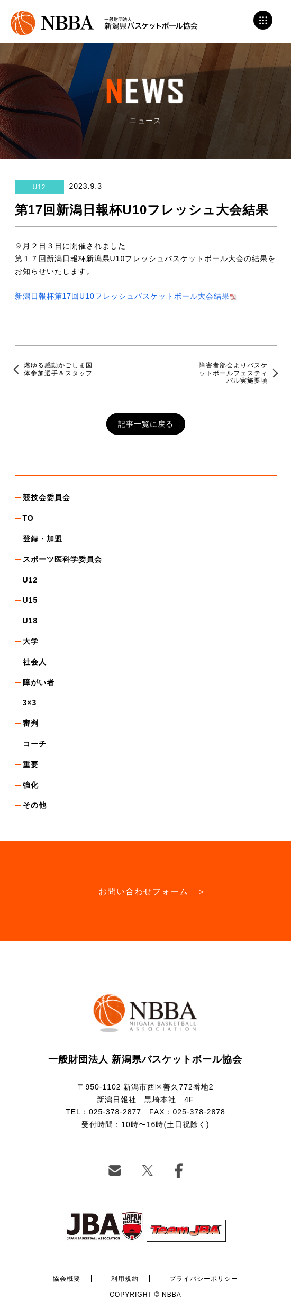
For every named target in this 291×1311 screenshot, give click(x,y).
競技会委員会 (46, 497)
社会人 (35, 662)
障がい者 (38, 682)
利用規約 (125, 1278)
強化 (31, 785)
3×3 (30, 702)
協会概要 (66, 1278)
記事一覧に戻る (146, 424)
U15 (30, 600)
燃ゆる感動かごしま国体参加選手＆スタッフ (58, 369)
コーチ (35, 744)
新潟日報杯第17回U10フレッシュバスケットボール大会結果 (122, 296)
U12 (30, 580)
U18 (30, 620)
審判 (31, 723)
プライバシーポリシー (203, 1278)
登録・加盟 (42, 538)
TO (28, 518)
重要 (31, 764)
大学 (31, 641)
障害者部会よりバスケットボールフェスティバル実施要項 (233, 373)
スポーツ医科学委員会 (62, 559)
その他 (35, 805)
